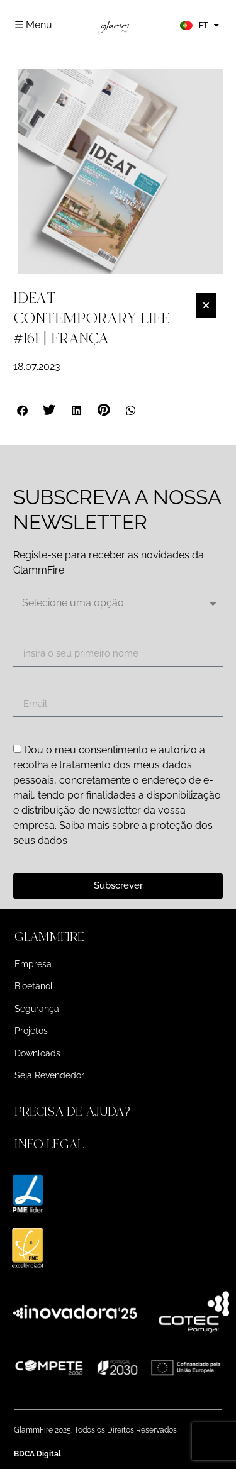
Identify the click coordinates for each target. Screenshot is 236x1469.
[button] (23, 410)
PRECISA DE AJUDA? (74, 1111)
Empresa (33, 964)
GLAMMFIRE (49, 936)
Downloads (37, 1053)
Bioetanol (33, 986)
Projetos (31, 1031)
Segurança (36, 1009)
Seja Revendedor (49, 1075)
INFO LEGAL (49, 1144)
